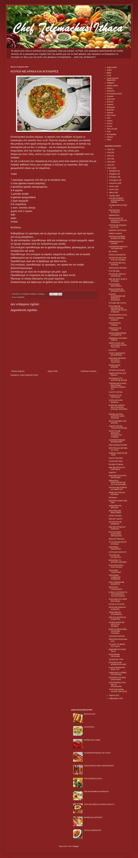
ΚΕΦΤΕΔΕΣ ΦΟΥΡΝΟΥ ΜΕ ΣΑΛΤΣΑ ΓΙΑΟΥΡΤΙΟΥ (117, 360)
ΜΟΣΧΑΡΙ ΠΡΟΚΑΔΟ (116, 539)
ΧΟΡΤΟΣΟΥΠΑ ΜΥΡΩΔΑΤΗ (114, 211)
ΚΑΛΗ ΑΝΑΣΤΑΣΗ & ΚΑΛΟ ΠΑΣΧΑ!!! (116, 566)
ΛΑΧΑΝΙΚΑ (20, 297)
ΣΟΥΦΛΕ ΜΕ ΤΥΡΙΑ (116, 659)
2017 (109, 159)
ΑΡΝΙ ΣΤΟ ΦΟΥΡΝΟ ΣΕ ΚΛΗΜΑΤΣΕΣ (117, 618)
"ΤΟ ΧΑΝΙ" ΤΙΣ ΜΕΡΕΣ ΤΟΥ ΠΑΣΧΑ (117, 645)
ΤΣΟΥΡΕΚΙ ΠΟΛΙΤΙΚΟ (117, 636)
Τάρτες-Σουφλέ (112, 129)
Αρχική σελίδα (53, 371)
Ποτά (108, 118)
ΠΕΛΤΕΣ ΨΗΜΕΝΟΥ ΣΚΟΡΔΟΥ (116, 319)
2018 (109, 156)
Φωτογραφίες (111, 134)
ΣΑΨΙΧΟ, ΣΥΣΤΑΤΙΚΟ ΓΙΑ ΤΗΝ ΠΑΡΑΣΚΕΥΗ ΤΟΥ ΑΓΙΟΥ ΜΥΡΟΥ (118, 594)
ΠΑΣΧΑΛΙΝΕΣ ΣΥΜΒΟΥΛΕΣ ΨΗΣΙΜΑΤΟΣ (114, 577)
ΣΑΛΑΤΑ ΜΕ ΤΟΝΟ (115, 461)
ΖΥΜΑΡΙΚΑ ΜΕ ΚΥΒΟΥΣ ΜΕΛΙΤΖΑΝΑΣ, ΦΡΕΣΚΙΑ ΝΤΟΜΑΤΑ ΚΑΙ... (117, 386)
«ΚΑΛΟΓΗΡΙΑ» (89, 727)
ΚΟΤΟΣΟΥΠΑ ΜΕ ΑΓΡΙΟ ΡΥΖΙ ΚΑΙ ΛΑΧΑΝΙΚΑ (117, 259)
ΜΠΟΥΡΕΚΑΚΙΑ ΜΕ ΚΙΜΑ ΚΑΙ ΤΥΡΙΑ (118, 449)
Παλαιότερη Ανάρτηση (88, 371)
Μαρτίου (112, 695)
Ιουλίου (112, 186)
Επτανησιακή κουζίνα (114, 94)
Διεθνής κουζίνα (112, 85)
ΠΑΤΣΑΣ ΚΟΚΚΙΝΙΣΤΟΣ (117, 255)
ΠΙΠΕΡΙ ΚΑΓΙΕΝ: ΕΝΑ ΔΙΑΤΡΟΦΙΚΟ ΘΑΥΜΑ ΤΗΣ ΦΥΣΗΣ (117, 345)
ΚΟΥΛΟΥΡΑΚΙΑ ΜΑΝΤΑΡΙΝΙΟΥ (115, 285)
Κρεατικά (110, 102)
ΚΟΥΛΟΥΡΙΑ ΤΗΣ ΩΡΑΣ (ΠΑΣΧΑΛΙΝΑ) (117, 678)
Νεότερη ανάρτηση (17, 371)
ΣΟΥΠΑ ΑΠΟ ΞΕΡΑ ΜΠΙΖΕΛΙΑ (115, 401)
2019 (109, 152)
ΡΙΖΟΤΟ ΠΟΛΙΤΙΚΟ (116, 458)
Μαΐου (111, 192)
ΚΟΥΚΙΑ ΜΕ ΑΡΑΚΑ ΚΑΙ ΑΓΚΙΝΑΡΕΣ (117, 608)
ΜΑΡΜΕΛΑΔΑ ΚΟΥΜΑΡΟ (93, 817)
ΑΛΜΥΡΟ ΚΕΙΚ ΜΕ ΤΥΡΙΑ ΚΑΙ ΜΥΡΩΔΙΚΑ (118, 427)
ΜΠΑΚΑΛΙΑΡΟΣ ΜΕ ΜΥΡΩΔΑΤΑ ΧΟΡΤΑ (117, 290)
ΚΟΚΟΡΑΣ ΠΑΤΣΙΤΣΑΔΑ (117, 230)
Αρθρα (109, 70)
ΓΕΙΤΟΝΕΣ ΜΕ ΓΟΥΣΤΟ (117, 303)
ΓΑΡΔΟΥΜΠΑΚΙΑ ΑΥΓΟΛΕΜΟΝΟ (115, 613)
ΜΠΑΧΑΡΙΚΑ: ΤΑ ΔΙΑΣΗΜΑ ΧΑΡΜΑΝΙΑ (117, 561)
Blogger (76, 846)
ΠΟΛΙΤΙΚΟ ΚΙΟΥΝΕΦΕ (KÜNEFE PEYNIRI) (117, 237)
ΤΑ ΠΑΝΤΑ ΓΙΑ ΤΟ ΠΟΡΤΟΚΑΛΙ (115, 396)
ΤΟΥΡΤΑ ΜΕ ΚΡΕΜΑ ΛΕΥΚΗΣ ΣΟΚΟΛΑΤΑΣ (118, 690)
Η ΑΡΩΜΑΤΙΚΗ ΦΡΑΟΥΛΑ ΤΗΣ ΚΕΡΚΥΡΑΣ (118, 248)
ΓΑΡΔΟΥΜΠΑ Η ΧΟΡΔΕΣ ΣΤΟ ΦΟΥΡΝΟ (118, 673)
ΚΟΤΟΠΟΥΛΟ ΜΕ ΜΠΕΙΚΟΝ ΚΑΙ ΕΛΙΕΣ (117, 663)
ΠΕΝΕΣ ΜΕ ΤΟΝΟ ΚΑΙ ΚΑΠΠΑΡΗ (117, 493)
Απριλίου (112, 196)
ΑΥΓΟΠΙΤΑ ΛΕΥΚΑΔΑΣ (117, 370)
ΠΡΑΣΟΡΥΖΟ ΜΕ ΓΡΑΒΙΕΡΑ (115, 329)
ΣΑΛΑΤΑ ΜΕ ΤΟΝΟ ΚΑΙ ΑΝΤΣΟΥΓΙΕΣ (117, 275)
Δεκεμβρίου (113, 171)
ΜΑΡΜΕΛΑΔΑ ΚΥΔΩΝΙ (92, 740)
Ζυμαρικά (110, 96)
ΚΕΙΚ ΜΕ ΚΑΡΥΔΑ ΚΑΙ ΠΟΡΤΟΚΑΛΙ (117, 468)
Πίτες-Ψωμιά (111, 115)
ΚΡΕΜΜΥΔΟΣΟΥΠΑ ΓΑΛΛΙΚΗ (116, 242)
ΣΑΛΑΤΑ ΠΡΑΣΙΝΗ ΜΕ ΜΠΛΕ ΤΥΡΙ (117, 668)
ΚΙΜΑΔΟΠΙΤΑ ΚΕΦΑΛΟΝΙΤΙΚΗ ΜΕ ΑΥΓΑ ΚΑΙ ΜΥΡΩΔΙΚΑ (117, 482)
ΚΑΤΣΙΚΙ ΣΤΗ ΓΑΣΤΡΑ (116, 604)
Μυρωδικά (110, 110)
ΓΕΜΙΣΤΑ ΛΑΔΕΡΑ (115, 233)
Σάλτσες (110, 123)
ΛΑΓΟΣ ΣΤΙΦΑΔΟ (115, 516)
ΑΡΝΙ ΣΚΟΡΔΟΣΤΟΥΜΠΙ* (118, 445)
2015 (109, 165)
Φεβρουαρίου (114, 698)
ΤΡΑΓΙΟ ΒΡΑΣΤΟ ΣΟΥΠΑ (93, 779)
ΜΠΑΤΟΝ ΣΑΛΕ (89, 714)
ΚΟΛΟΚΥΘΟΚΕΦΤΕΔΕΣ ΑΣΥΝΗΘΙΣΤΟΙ (117, 334)
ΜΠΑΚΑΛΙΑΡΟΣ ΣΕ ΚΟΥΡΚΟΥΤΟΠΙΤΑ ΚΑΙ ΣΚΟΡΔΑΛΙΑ (118, 220)
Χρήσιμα (110, 137)
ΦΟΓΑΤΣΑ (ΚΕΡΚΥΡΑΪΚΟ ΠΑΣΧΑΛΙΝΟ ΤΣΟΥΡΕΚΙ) (118, 631)
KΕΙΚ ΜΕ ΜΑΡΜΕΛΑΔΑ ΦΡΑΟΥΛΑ (96, 792)
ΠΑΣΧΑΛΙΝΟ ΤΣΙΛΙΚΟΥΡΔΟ (115, 571)
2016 (109, 162)
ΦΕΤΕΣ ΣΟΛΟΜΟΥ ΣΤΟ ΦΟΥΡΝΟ (117, 422)
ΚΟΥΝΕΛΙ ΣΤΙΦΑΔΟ (116, 464)
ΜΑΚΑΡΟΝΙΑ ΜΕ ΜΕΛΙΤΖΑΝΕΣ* (115, 512)
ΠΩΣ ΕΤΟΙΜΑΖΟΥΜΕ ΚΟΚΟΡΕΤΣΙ (116, 583)
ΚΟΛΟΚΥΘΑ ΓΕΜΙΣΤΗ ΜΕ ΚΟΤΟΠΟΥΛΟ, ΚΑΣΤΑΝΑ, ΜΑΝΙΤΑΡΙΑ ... (118, 408)
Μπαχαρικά (111, 107)
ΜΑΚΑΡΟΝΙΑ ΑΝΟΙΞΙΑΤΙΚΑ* (115, 548)
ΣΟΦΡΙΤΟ (112, 473)
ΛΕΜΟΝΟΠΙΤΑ (114, 215)
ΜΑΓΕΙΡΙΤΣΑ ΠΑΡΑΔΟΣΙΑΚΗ (115, 588)
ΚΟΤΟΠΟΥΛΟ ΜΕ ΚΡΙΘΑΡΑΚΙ (115, 523)
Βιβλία (109, 73)
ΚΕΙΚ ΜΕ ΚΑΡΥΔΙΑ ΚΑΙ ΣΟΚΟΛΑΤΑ (117, 528)
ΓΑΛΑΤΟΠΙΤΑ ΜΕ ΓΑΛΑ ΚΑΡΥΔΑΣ (117, 264)
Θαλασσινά (111, 99)
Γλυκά (109, 75)
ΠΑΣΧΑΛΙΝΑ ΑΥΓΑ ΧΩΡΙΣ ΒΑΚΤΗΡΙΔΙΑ (118, 600)
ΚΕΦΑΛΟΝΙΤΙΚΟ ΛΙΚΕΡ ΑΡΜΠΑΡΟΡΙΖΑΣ (99, 766)
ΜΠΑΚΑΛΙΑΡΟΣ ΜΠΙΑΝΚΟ (114, 366)
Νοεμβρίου (113, 174)
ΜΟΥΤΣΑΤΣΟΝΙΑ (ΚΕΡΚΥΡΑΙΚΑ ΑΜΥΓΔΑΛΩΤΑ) (115, 534)
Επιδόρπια (110, 91)
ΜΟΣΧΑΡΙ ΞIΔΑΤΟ (115, 519)
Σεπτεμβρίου (114, 180)
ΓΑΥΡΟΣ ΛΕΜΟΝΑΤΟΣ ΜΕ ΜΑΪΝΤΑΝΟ (117, 354)
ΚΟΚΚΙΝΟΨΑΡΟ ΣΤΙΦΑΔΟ (115, 324)
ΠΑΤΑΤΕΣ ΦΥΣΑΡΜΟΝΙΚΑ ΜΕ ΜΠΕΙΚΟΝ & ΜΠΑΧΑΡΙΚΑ (117, 297)
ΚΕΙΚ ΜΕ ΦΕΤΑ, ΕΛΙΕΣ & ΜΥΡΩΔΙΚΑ (118, 280)
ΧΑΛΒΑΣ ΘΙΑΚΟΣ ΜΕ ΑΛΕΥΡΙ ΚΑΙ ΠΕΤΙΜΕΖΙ (116, 624)
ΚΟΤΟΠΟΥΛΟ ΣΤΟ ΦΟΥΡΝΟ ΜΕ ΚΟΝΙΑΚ (118, 379)
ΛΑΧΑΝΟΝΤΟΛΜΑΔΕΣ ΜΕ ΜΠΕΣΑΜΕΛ (117, 441)
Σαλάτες (110, 121)
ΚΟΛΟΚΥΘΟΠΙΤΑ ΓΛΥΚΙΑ (118, 315)
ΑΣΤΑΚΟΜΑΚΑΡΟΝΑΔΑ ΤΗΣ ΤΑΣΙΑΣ (97, 753)
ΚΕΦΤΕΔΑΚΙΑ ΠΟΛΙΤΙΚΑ (118, 268)
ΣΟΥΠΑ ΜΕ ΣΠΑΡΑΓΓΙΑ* (117, 552)
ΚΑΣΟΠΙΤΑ (113, 350)
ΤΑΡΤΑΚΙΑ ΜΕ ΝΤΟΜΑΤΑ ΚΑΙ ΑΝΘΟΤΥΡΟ (118, 488)
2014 (109, 168)
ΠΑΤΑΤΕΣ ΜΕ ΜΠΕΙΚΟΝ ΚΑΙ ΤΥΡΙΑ (117, 226)
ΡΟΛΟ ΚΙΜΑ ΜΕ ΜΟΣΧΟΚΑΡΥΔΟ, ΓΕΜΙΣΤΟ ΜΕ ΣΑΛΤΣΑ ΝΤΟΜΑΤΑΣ (118, 309)
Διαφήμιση (110, 83)
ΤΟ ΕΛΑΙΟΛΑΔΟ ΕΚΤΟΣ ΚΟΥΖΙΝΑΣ (117, 543)
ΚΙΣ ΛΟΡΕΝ (113, 252)
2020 (109, 149)
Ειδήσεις (110, 88)
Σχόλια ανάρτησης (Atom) (29, 375)
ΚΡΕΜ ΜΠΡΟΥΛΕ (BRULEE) (115, 507)
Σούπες (109, 126)
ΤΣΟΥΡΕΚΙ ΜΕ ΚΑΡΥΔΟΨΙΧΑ (115, 556)
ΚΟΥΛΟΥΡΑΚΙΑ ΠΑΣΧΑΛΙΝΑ (114, 655)
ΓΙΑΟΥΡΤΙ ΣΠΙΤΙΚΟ (116, 392)
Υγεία (109, 131)
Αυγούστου (113, 183)
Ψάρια (109, 140)
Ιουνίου (112, 189)
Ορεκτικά (110, 113)
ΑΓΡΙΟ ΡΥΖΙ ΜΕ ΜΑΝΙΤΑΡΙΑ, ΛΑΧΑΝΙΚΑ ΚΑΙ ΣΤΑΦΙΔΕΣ (115, 434)
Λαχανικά (110, 104)
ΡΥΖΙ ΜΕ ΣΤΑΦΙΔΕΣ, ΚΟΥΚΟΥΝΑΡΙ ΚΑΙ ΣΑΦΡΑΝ (116, 200)
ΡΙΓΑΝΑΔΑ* (113, 498)
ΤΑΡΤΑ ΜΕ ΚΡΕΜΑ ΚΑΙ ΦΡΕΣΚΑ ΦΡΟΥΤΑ (99, 804)
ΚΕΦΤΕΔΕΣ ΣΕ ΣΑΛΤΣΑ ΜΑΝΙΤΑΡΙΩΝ (117, 476)
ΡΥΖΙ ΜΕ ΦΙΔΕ (114, 271)
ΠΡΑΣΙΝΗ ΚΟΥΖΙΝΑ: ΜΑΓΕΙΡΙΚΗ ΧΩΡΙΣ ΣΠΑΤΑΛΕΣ (116, 416)
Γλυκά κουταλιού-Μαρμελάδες (113, 79)
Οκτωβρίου (113, 177)
